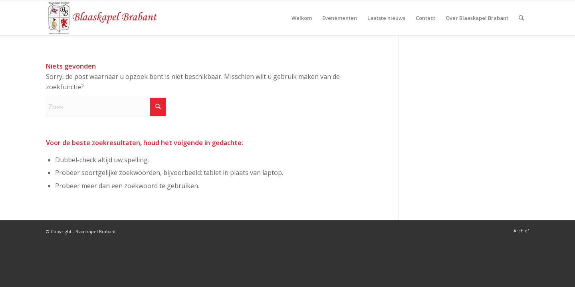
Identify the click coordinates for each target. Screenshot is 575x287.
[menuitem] (301, 17)
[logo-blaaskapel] (102, 17)
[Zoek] (521, 17)
